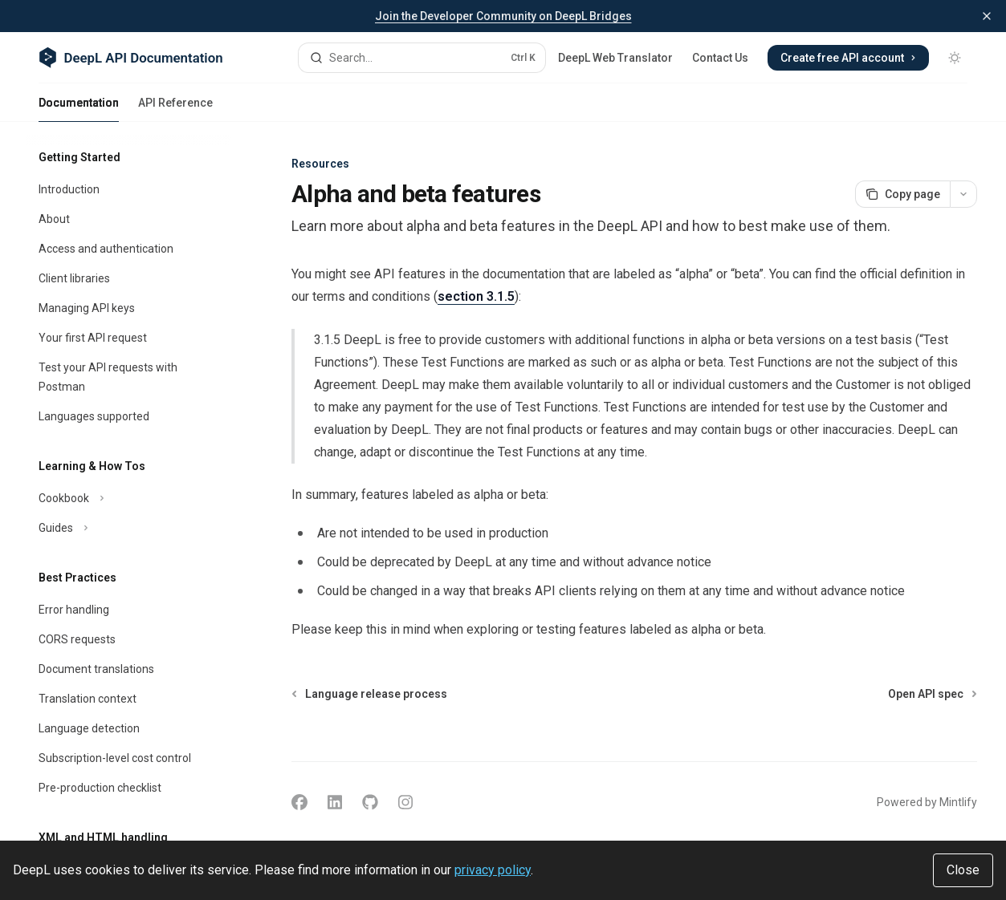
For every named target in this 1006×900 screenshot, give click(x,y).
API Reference (175, 109)
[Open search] (422, 57)
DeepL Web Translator (615, 57)
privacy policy (492, 870)
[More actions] (963, 194)
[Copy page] (902, 194)
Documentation (79, 109)
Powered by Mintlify (927, 802)
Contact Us (720, 57)
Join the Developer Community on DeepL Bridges (503, 16)
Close (963, 870)
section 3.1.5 (476, 296)
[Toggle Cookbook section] (128, 498)
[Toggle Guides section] (128, 527)
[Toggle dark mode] (954, 58)
